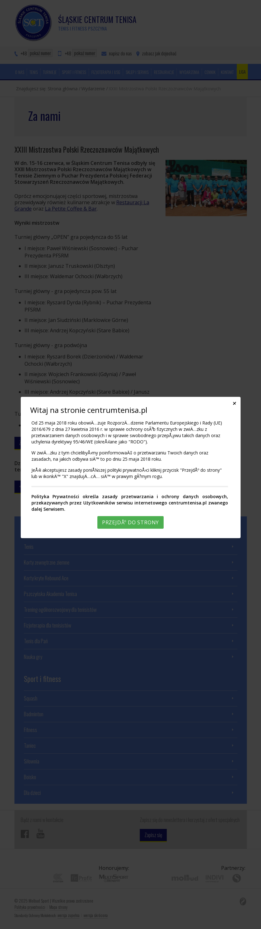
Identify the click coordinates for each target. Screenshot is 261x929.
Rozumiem (131, 923)
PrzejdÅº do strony (130, 522)
